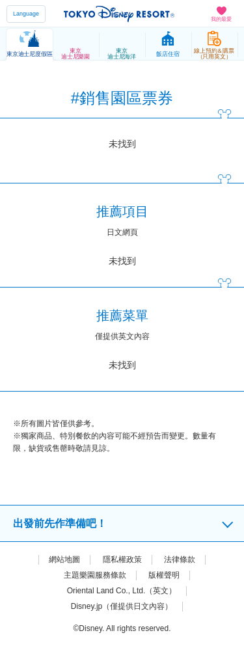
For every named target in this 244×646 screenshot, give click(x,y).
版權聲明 (164, 575)
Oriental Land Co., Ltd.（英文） (122, 590)
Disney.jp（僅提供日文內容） (121, 606)
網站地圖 (64, 559)
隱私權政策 (122, 559)
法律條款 (179, 559)
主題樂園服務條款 (95, 575)
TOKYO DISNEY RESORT (119, 13)
